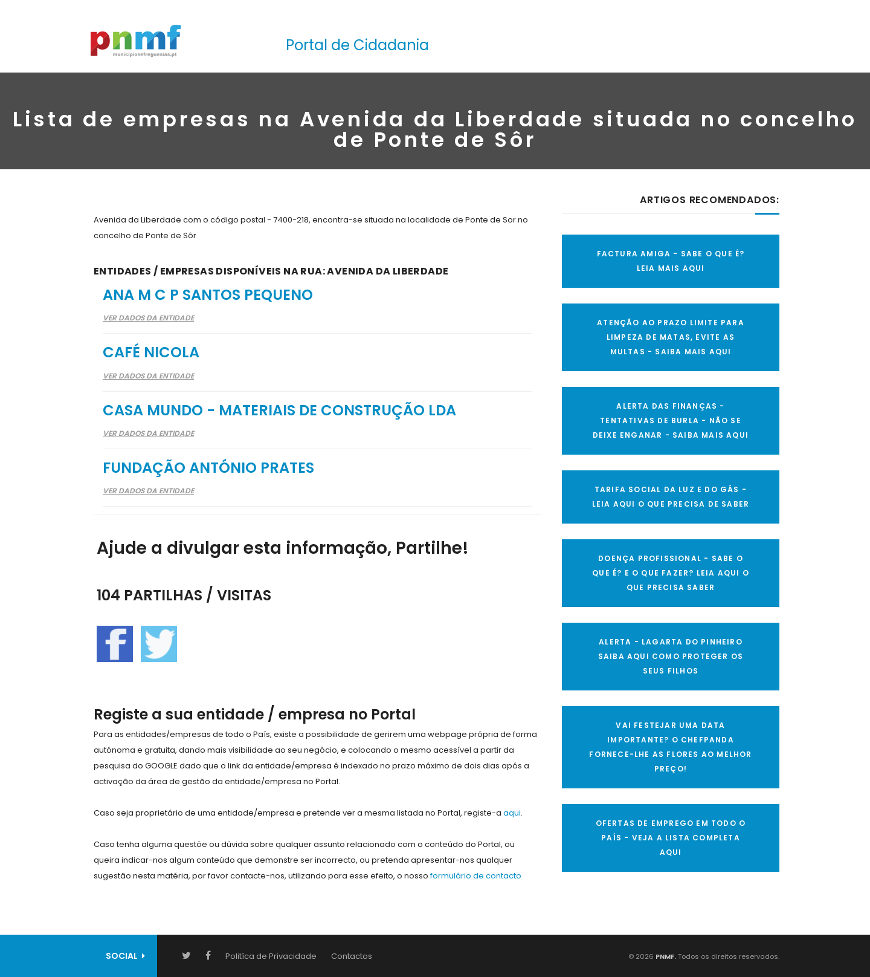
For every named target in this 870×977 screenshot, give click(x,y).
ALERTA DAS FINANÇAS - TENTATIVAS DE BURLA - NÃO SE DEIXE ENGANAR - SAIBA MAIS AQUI (671, 420)
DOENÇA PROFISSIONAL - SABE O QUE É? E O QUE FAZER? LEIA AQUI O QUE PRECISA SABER (670, 572)
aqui (512, 813)
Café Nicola (151, 352)
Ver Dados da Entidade (148, 318)
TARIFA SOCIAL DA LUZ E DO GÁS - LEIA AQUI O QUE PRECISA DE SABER (670, 496)
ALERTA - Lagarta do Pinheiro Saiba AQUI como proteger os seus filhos (670, 656)
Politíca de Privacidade (271, 956)
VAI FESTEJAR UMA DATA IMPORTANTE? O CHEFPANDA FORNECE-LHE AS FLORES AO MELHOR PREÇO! (670, 747)
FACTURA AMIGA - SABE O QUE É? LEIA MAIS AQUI (671, 260)
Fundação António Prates (208, 468)
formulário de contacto (475, 875)
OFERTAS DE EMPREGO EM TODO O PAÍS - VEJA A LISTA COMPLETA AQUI (671, 837)
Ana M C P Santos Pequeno (208, 295)
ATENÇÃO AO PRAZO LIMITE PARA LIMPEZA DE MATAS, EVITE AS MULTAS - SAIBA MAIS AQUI (670, 337)
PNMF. (665, 956)
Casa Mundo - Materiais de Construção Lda (279, 410)
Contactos (351, 956)
